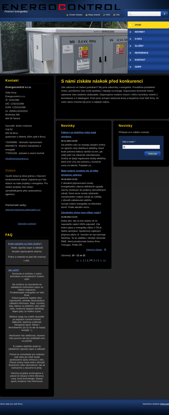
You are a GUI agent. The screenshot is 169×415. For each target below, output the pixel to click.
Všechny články (94, 249)
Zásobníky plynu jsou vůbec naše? (81, 212)
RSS (108, 15)
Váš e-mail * (128, 141)
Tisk (118, 15)
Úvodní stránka (75, 15)
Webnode (164, 404)
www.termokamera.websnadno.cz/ (22, 209)
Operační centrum (27, 223)
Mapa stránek (94, 15)
